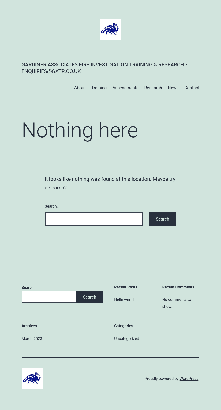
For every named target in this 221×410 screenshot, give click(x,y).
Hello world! (124, 299)
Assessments (125, 87)
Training (99, 87)
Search (28, 287)
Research (153, 87)
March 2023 (32, 338)
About (79, 87)
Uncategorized (126, 338)
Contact (191, 87)
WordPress (189, 378)
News (173, 87)
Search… (52, 206)
